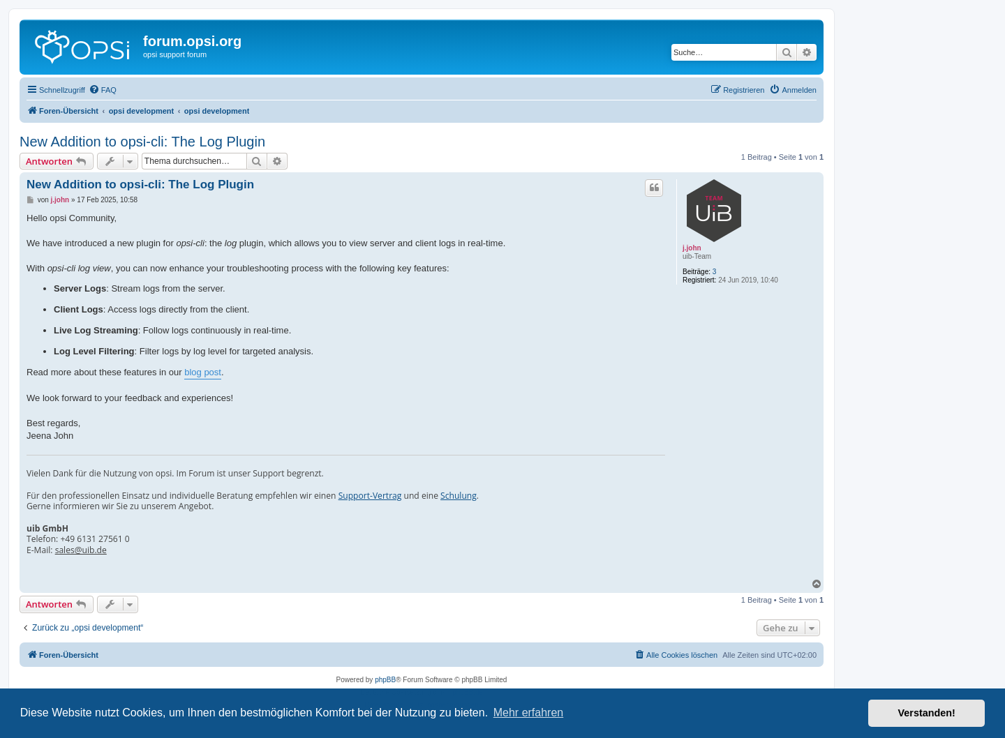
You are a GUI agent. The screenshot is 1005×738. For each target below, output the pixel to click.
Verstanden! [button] (926, 712)
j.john (692, 248)
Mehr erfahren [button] (528, 712)
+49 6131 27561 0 (94, 539)
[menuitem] (103, 90)
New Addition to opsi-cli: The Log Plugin (142, 141)
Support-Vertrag (370, 496)
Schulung (458, 496)
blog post (202, 372)
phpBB (385, 680)
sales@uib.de (81, 550)
